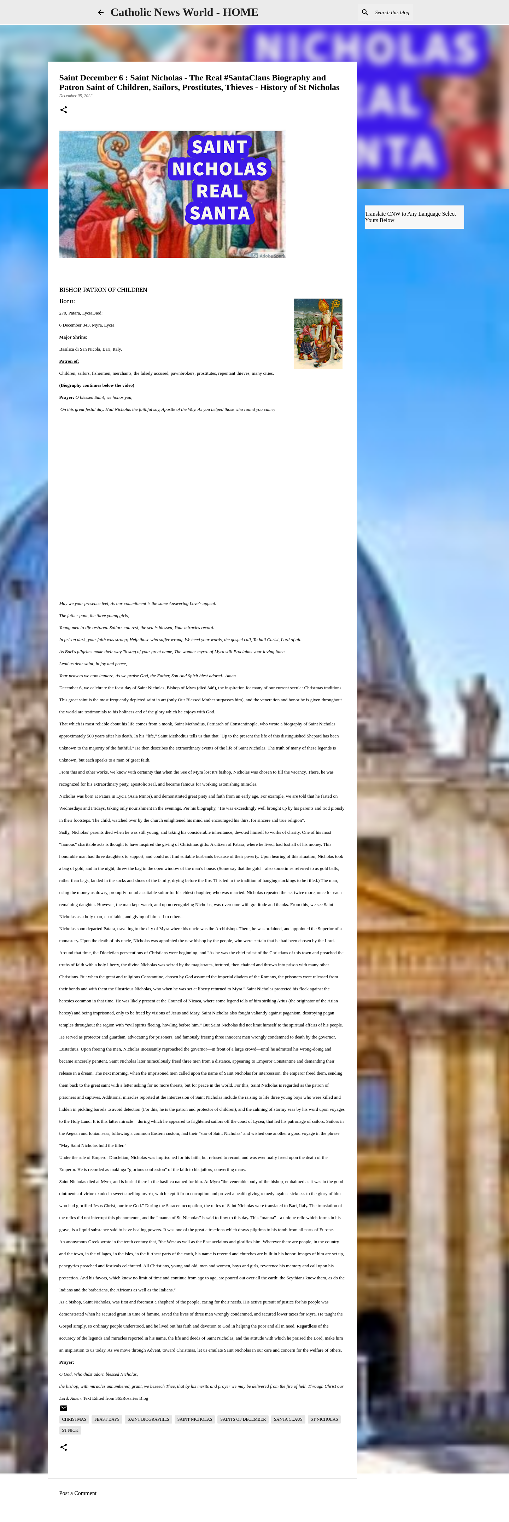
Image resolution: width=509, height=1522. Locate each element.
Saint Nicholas (194, 1419)
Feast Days (106, 1419)
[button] (63, 110)
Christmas (74, 1419)
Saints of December (243, 1419)
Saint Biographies (148, 1419)
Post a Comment (78, 1493)
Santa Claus (288, 1419)
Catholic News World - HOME (185, 12)
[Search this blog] (376, 12)
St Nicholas (324, 1419)
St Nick (70, 1430)
